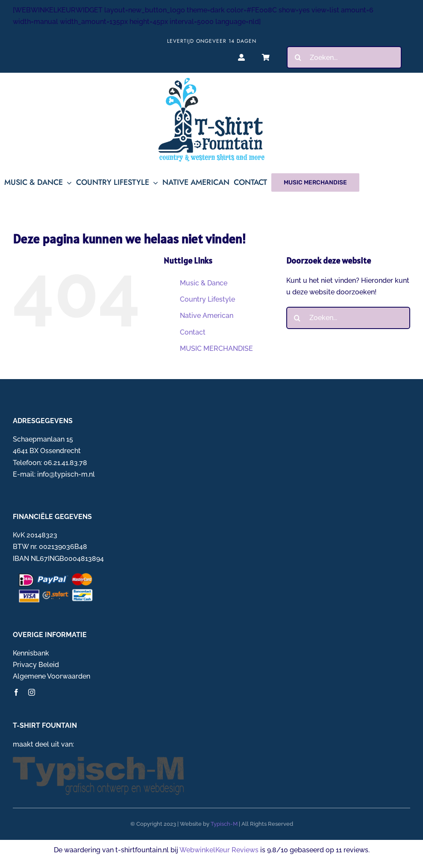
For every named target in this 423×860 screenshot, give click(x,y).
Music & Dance (203, 283)
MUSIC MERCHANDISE (216, 348)
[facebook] (16, 692)
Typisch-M (224, 824)
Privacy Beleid (36, 665)
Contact (193, 332)
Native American (206, 315)
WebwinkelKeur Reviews (218, 850)
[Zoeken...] (344, 57)
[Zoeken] (298, 57)
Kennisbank (31, 653)
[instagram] (31, 692)
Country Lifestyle (207, 299)
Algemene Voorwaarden (51, 676)
